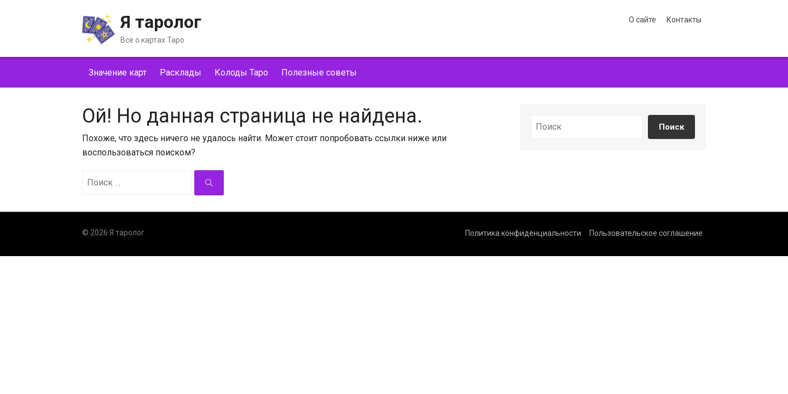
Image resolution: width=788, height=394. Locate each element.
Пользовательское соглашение (646, 233)
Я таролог (160, 21)
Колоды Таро (241, 72)
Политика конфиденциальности (523, 233)
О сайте (642, 19)
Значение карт (118, 72)
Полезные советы (319, 72)
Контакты (684, 19)
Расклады (180, 72)
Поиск (671, 127)
